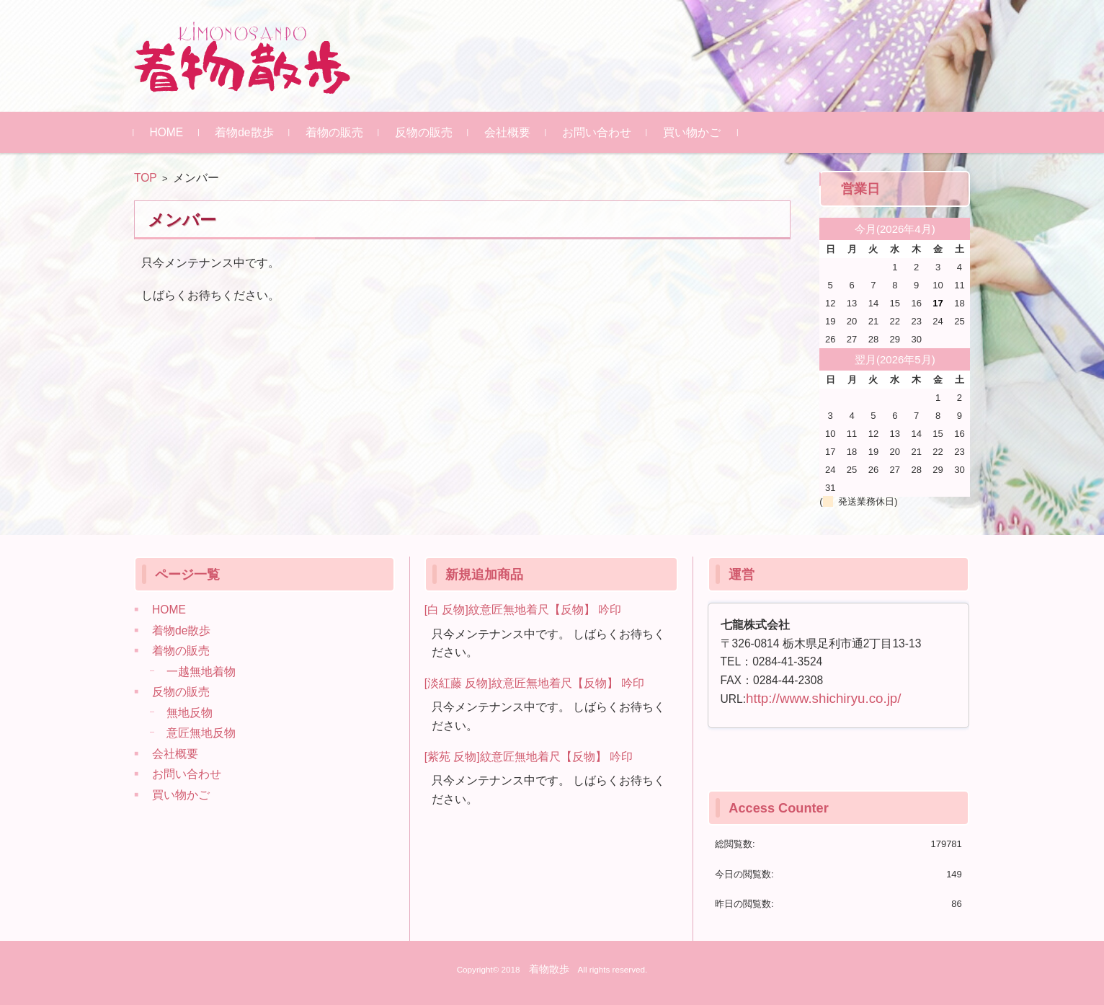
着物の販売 (334, 132)
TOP (145, 178)
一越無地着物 (201, 671)
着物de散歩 (244, 132)
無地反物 (189, 713)
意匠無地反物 (201, 733)
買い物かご (692, 132)
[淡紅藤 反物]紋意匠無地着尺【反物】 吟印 (534, 683)
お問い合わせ (596, 132)
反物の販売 (424, 132)
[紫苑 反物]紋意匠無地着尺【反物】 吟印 (528, 757)
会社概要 (507, 132)
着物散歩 (549, 969)
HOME (167, 132)
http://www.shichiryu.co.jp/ (823, 698)
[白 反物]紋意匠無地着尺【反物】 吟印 (522, 609)
